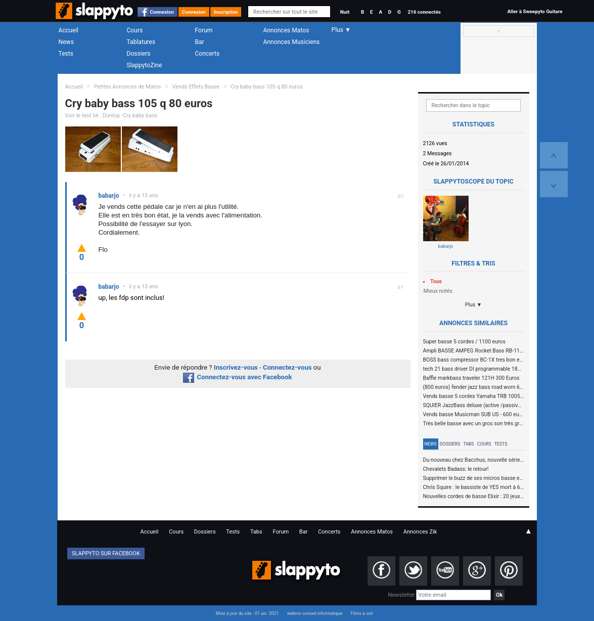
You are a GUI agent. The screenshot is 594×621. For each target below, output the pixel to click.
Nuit (344, 12)
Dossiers (139, 53)
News (66, 42)
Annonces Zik (420, 531)
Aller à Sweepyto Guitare (534, 11)
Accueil (69, 30)
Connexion (162, 12)
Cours (135, 30)
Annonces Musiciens (291, 42)
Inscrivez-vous (236, 367)
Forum (204, 30)
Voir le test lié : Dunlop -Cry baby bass (111, 115)
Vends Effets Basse (195, 86)
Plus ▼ (473, 304)
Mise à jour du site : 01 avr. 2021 (247, 613)
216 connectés (423, 12)
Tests (66, 53)
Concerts (207, 53)
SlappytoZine (144, 65)
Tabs (468, 444)
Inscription (226, 12)
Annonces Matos (286, 30)
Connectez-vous (287, 367)
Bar (199, 42)
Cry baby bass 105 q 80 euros (267, 86)
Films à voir (362, 613)
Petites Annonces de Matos (127, 86)
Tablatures (141, 42)
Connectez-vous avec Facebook (237, 377)
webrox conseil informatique (315, 613)
